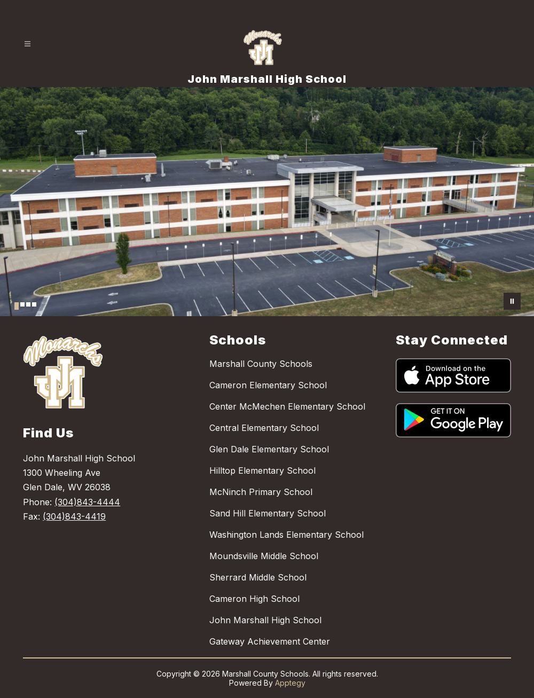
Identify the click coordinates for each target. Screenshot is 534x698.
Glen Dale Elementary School (269, 449)
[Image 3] (28, 304)
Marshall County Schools (260, 363)
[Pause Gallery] (512, 301)
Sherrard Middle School (258, 577)
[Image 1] (16, 306)
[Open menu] (27, 44)
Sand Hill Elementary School (267, 513)
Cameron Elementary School (268, 385)
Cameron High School (254, 598)
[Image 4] (34, 304)
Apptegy (290, 682)
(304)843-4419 (74, 516)
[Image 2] (22, 304)
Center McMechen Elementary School (287, 406)
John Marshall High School (265, 620)
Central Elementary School (264, 427)
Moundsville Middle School (263, 556)
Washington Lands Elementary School (286, 534)
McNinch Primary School (260, 492)
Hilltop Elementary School (262, 470)
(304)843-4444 (87, 502)
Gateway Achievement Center (269, 641)
